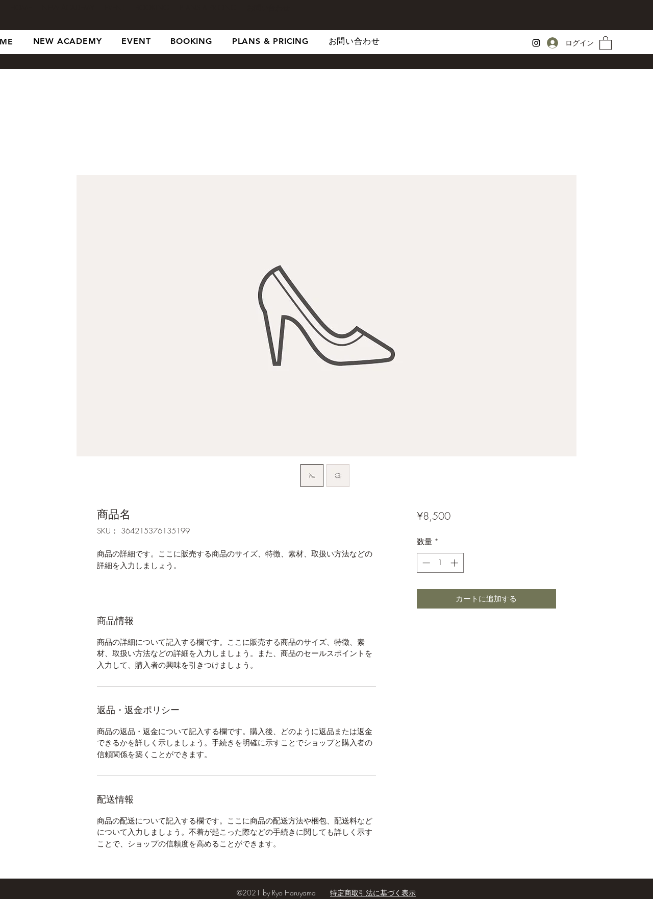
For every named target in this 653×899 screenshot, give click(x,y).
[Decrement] (425, 562)
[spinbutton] (440, 562)
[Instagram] (536, 43)
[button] (605, 42)
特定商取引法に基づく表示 (373, 892)
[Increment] (455, 562)
